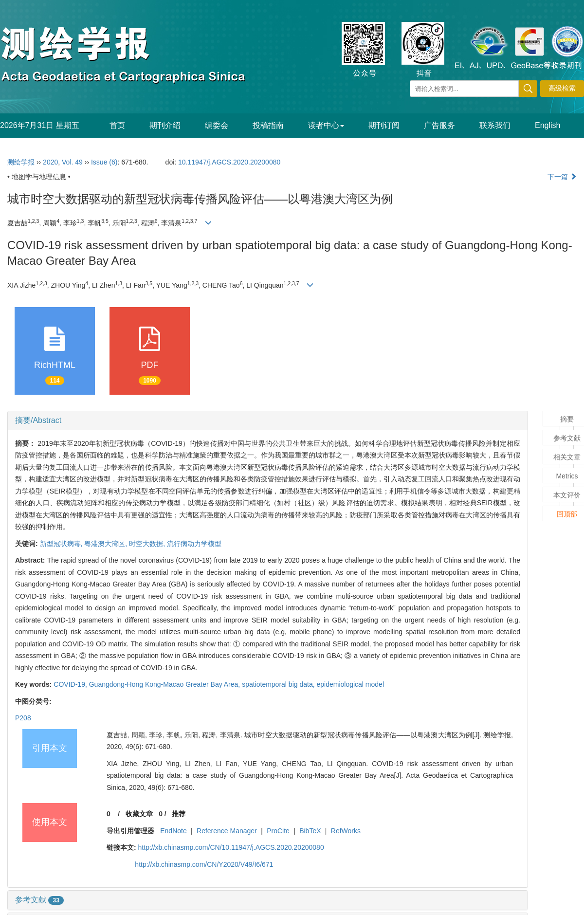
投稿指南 (268, 125)
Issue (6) (104, 162)
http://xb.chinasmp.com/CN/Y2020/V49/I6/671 (204, 864)
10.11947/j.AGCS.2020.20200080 (229, 162)
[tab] (268, 420)
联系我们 (495, 125)
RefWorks (346, 831)
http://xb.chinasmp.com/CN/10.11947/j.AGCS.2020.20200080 (231, 847)
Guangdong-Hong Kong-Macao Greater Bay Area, (165, 684)
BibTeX (310, 831)
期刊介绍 (165, 125)
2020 (50, 162)
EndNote (173, 831)
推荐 (178, 814)
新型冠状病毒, (62, 544)
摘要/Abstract (38, 420)
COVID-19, (71, 684)
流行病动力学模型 (194, 544)
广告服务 (439, 125)
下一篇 (562, 177)
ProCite (278, 831)
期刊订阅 (384, 125)
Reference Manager (227, 831)
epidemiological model (350, 684)
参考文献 (39, 900)
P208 (23, 718)
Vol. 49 (72, 162)
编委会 (216, 125)
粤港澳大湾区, (106, 544)
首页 (117, 125)
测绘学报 (21, 162)
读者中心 (326, 125)
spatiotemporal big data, (279, 684)
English (547, 125)
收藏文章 (139, 814)
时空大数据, (148, 544)
